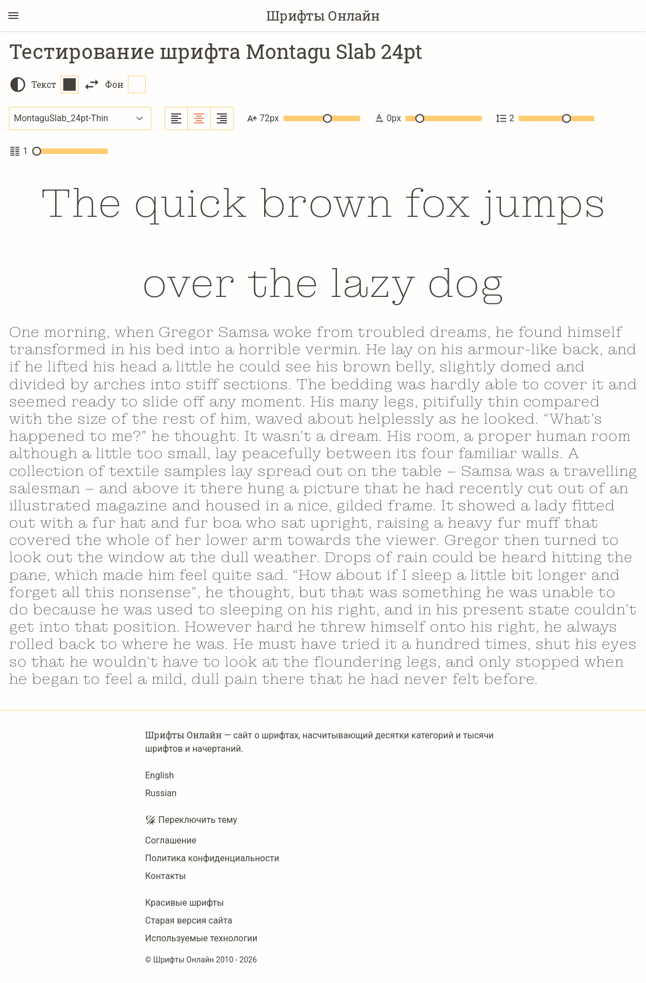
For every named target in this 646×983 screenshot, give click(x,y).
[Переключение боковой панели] (13, 15)
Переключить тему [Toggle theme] (191, 820)
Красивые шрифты (184, 902)
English (159, 775)
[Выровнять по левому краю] (176, 118)
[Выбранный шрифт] (80, 118)
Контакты (165, 876)
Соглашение (170, 840)
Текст (54, 84)
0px (428, 118)
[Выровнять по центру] (199, 118)
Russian (161, 793)
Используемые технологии (201, 938)
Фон (125, 84)
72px (303, 118)
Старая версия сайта (188, 920)
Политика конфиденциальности (212, 858)
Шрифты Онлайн (323, 15)
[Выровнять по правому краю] (222, 118)
